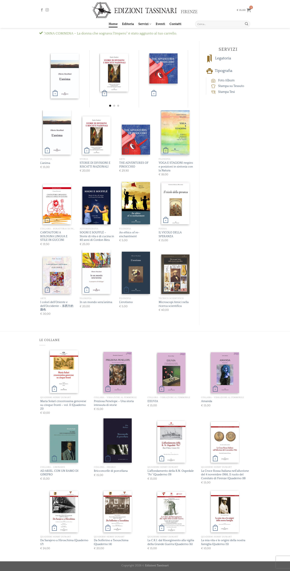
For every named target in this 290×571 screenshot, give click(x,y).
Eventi (160, 24)
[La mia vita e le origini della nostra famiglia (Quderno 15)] (225, 511)
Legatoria (223, 58)
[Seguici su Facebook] (42, 10)
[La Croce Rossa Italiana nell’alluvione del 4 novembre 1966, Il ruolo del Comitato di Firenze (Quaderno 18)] (225, 442)
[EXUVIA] (171, 373)
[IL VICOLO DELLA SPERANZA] (175, 203)
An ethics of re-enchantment (129, 234)
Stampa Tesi (226, 91)
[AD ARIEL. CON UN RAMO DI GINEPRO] (64, 444)
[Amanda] (225, 372)
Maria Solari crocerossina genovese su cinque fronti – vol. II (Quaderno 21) (63, 405)
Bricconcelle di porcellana (111, 471)
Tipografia (223, 71)
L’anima (45, 163)
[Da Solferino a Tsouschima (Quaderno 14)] (118, 511)
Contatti (175, 24)
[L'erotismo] (136, 273)
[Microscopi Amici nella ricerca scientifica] (175, 274)
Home (113, 24)
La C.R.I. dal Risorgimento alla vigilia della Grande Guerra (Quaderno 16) (170, 542)
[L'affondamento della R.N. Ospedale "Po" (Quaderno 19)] (171, 442)
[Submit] (246, 24)
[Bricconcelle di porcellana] (118, 440)
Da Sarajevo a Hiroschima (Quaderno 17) (64, 542)
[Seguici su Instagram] (47, 10)
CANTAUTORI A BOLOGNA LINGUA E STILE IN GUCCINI (53, 236)
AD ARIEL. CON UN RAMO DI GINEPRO (59, 472)
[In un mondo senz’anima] (96, 272)
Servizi (144, 24)
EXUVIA (152, 401)
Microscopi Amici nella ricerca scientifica (174, 304)
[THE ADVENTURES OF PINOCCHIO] (163, 70)
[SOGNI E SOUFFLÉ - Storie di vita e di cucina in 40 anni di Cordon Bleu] (96, 205)
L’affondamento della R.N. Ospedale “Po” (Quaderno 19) (170, 472)
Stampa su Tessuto (231, 86)
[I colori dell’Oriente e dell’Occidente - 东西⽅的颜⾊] (57, 275)
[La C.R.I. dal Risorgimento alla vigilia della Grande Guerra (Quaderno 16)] (171, 512)
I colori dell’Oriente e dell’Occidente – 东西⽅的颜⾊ (56, 306)
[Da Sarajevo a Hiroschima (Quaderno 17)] (64, 511)
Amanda (206, 401)
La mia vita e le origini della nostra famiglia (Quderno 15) (223, 542)
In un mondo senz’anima (96, 302)
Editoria (128, 24)
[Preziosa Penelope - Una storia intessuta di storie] (118, 372)
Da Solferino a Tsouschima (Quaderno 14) (111, 542)
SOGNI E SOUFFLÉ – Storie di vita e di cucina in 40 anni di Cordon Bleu (97, 236)
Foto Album (226, 80)
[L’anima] (65, 76)
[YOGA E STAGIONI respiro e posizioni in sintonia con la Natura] (175, 131)
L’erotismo (126, 302)
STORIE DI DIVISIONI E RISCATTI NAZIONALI (95, 164)
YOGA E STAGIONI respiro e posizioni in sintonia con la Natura (176, 166)
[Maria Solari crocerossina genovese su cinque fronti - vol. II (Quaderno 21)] (64, 371)
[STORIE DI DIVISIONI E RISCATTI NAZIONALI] (114, 72)
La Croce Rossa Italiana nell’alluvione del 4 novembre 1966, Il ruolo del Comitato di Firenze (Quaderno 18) (225, 474)
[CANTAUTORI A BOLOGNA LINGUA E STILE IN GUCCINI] (57, 204)
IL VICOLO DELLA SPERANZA (170, 234)
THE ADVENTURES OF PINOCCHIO (133, 164)
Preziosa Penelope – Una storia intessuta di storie (114, 403)
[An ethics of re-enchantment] (136, 203)
